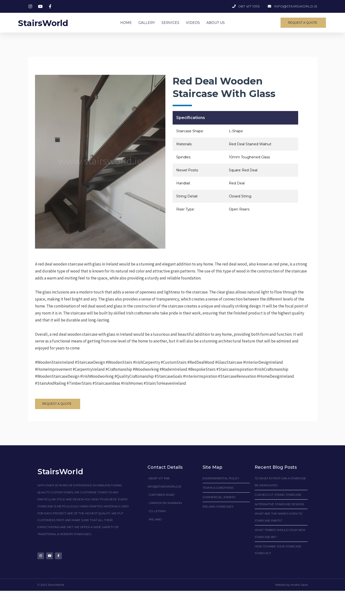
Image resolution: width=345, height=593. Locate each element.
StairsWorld (47, 22)
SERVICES (170, 23)
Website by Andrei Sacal (291, 587)
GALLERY (146, 23)
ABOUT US (215, 23)
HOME (126, 23)
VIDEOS (193, 23)
